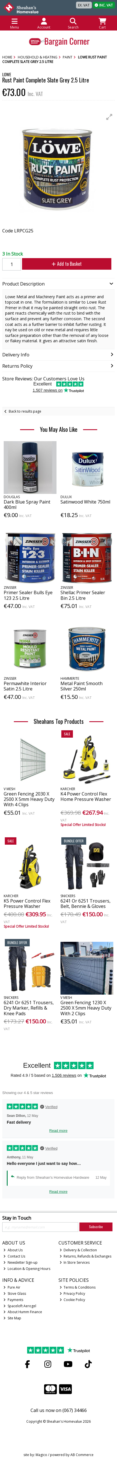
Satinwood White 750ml (85, 502)
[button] (109, 116)
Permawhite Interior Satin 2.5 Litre (25, 686)
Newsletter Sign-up (20, 1262)
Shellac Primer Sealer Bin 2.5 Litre (82, 595)
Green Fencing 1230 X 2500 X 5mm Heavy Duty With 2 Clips (85, 1007)
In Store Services (75, 1262)
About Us (13, 1250)
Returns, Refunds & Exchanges (86, 1256)
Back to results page (25, 411)
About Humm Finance (22, 1311)
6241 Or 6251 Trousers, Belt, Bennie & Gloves (85, 903)
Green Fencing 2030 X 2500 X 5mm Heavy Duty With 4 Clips (29, 799)
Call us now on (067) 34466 (59, 1410)
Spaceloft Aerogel (19, 1306)
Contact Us (14, 1256)
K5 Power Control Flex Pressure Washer (27, 903)
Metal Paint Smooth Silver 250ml (81, 686)
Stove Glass (14, 1293)
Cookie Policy (72, 1299)
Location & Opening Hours (26, 1268)
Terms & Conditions (78, 1287)
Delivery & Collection (78, 1250)
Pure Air (11, 1287)
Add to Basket (67, 263)
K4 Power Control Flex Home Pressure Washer (85, 796)
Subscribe (96, 1226)
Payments (13, 1299)
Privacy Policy (72, 1293)
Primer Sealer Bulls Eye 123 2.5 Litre (28, 595)
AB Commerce (82, 1454)
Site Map (12, 1318)
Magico (41, 1454)
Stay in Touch (16, 1218)
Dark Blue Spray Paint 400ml (27, 504)
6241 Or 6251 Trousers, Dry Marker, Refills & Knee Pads (29, 1007)
